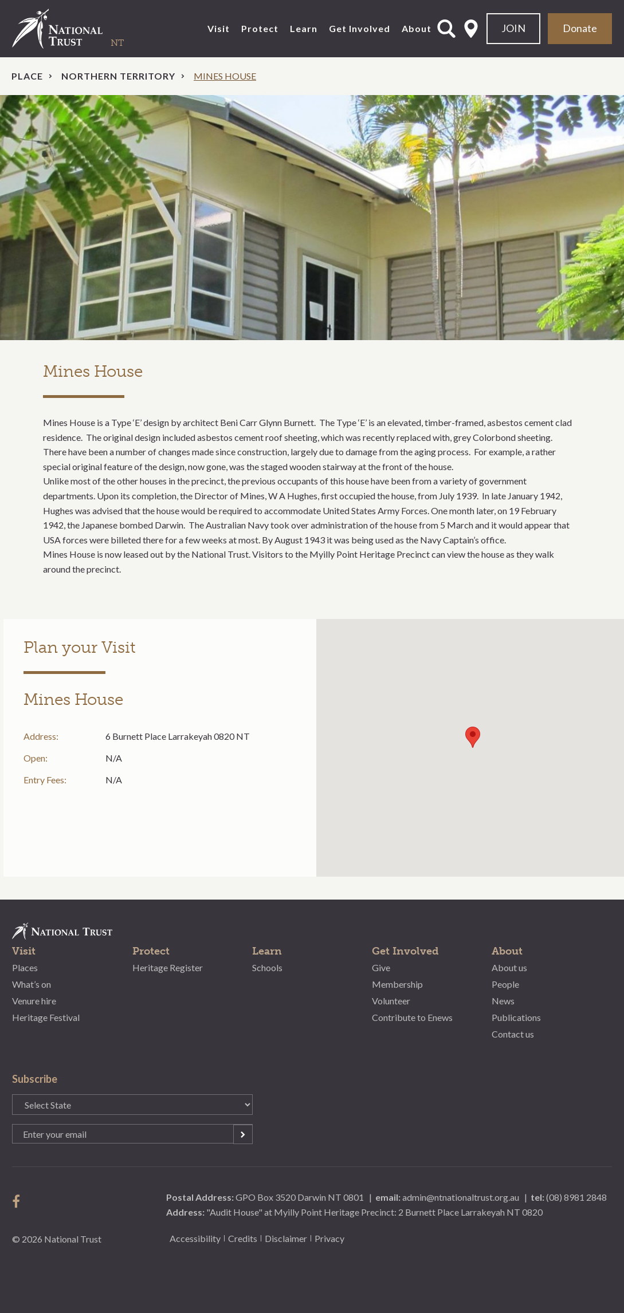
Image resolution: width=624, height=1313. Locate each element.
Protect (259, 28)
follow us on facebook (19, 1201)
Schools (267, 967)
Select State (471, 28)
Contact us (513, 1033)
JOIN (513, 28)
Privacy (329, 1238)
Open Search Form (446, 28)
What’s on (31, 984)
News (503, 1000)
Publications (516, 1017)
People (505, 984)
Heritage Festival (46, 1017)
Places (25, 967)
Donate (580, 28)
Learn (303, 28)
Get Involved (359, 28)
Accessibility (195, 1238)
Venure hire (34, 1000)
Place (27, 75)
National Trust (81, 29)
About (416, 28)
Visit (218, 28)
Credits (242, 1238)
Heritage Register (167, 967)
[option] (312, 218)
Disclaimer (286, 1238)
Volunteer (391, 1000)
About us (509, 967)
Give (381, 967)
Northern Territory (118, 75)
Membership (397, 984)
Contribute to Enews (412, 1017)
